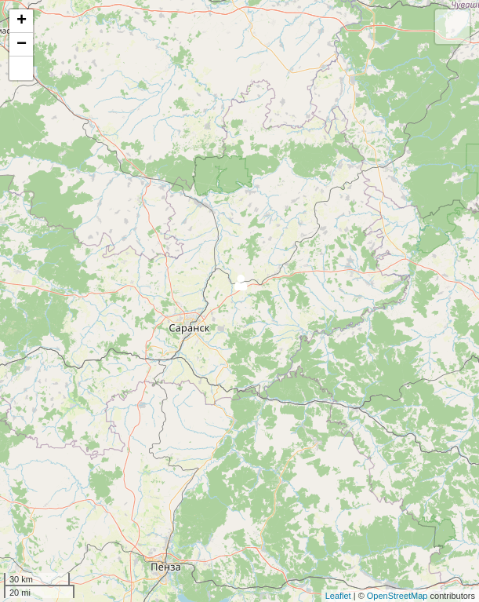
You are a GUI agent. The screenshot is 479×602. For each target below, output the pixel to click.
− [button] (21, 45)
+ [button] (21, 21)
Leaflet (338, 595)
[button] (21, 68)
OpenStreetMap (397, 595)
